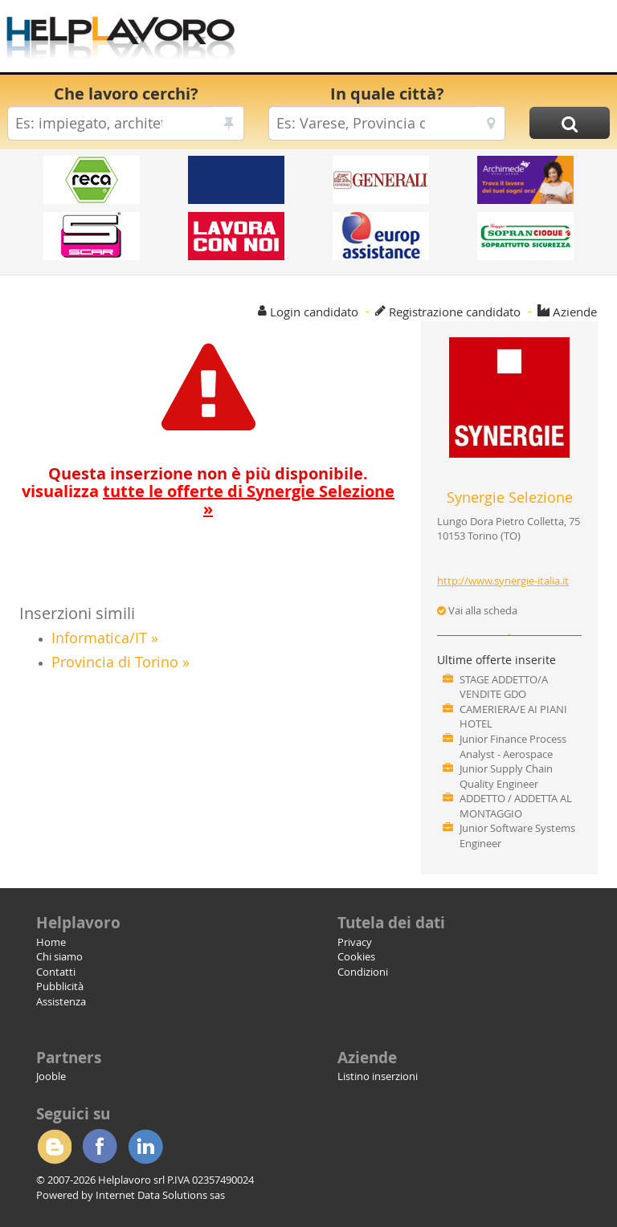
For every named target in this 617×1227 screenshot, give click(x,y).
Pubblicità (60, 986)
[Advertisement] (425, 40)
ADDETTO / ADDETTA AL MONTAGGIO (516, 806)
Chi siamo (59, 956)
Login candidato (314, 312)
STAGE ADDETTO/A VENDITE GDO (504, 687)
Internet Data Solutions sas (160, 1195)
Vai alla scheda (477, 610)
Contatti (56, 971)
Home (51, 942)
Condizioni (362, 971)
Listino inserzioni (377, 1076)
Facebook (99, 1146)
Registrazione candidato (455, 312)
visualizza (208, 500)
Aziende (575, 312)
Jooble (51, 1076)
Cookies (356, 956)
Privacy (354, 942)
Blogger (54, 1146)
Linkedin (145, 1146)
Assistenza (61, 1001)
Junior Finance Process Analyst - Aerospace (513, 746)
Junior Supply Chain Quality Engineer (506, 776)
